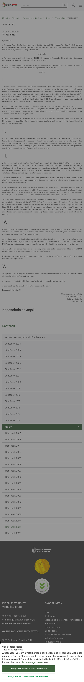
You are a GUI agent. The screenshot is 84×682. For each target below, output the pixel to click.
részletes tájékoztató (32, 662)
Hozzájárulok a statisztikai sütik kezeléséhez (29, 669)
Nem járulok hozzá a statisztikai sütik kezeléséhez (28, 676)
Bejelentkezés (73, 5)
